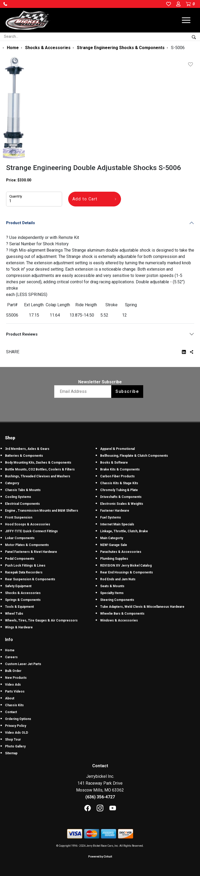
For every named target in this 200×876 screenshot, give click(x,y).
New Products (16, 678)
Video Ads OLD (16, 732)
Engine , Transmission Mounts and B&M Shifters (41, 510)
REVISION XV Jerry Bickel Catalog (126, 565)
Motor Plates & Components (27, 545)
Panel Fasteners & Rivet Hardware (31, 552)
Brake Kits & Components (120, 469)
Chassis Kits (14, 705)
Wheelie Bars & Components (122, 613)
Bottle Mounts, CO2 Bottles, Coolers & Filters (40, 469)
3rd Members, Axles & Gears (27, 449)
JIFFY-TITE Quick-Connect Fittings (31, 531)
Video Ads (13, 684)
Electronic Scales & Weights (121, 504)
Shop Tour (13, 739)
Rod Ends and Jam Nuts (118, 579)
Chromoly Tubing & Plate (119, 490)
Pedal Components (19, 559)
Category (12, 483)
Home (10, 650)
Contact (11, 712)
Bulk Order (13, 671)
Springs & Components (23, 600)
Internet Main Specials (117, 524)
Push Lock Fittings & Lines (25, 565)
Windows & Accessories (119, 620)
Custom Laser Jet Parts (23, 664)
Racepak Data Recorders (24, 572)
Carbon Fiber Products (117, 476)
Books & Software (114, 462)
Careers (11, 657)
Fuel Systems (110, 517)
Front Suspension (18, 517)
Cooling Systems (18, 497)
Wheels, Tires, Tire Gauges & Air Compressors (41, 620)
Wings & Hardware (19, 627)
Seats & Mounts (112, 586)
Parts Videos (15, 691)
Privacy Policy (15, 726)
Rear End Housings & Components (126, 572)
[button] (5, 4)
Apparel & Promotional (117, 449)
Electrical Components (22, 504)
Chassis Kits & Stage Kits (119, 483)
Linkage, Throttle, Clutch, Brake (124, 531)
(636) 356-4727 (100, 796)
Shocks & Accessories (23, 593)
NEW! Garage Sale (113, 545)
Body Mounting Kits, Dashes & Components (38, 462)
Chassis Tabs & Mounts (23, 490)
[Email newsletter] (84, 391)
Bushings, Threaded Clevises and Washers (37, 476)
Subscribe (127, 391)
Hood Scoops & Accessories (27, 524)
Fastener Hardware (114, 510)
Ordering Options (18, 719)
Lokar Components (20, 538)
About (9, 698)
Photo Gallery (15, 746)
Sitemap (11, 753)
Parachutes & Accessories (120, 552)
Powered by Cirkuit (100, 856)
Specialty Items (112, 593)
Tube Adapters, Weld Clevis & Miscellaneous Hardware (142, 607)
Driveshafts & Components (121, 497)
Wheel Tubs (14, 613)
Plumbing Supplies (114, 559)
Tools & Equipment (19, 607)
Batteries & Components (24, 456)
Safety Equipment (18, 586)
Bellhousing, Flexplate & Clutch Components (134, 456)
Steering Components (117, 600)
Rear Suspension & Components (30, 579)
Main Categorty (111, 538)
